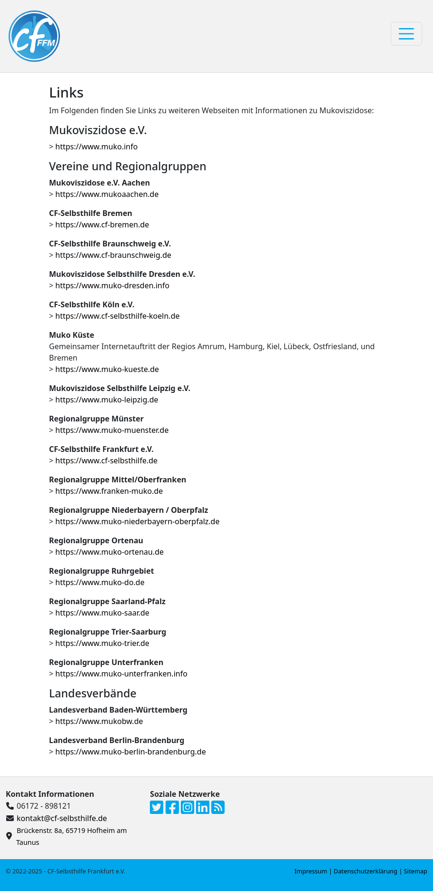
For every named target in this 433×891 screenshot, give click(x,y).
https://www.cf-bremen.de (102, 224)
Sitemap (415, 871)
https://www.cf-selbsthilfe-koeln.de (117, 316)
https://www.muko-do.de (99, 582)
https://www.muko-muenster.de (111, 430)
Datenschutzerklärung (365, 871)
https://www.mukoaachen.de (106, 194)
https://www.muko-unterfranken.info (121, 673)
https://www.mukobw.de (99, 721)
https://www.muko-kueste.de (107, 369)
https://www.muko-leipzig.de (106, 399)
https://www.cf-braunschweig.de (113, 255)
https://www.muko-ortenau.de (109, 552)
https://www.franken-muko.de (109, 491)
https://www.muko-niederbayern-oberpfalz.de (137, 521)
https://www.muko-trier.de (102, 643)
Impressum (311, 871)
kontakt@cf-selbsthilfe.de (62, 818)
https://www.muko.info (96, 146)
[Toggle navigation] (406, 34)
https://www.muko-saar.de (102, 612)
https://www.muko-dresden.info (112, 285)
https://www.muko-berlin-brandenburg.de (130, 751)
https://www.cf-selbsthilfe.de (106, 460)
